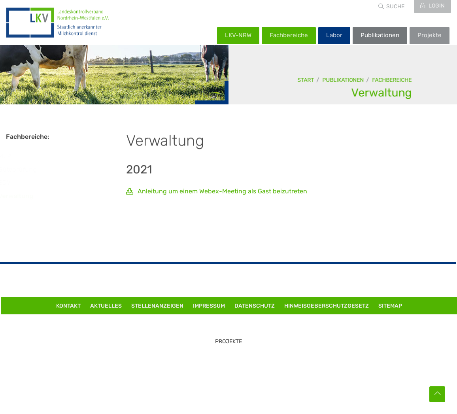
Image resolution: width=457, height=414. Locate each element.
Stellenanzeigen (157, 305)
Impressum (209, 305)
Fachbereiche (289, 35)
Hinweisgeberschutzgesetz (326, 305)
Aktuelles (106, 305)
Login (436, 5)
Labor (334, 35)
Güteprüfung (25, 169)
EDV (12, 182)
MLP (12, 156)
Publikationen (380, 35)
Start (306, 80)
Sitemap (390, 305)
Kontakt (68, 305)
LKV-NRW (238, 35)
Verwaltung (381, 92)
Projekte (429, 35)
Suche (395, 6)
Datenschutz (254, 305)
